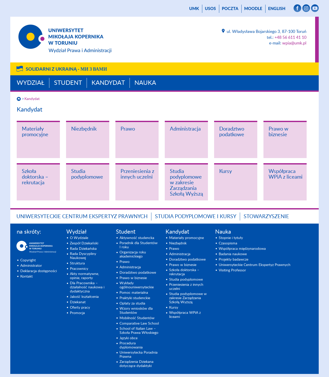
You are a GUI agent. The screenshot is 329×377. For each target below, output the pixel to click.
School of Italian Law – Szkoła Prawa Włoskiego (139, 331)
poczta (230, 9)
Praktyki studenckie (135, 298)
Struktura (77, 263)
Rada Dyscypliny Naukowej (83, 256)
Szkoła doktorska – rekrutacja (35, 177)
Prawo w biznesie (278, 131)
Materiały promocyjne (35, 131)
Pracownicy (79, 269)
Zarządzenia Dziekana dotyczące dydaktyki (136, 364)
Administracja (185, 129)
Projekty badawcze (233, 259)
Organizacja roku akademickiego (133, 254)
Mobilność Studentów (137, 318)
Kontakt (26, 276)
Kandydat (108, 83)
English (276, 9)
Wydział (30, 83)
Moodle (253, 9)
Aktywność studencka (137, 238)
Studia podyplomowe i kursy (195, 216)
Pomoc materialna (134, 293)
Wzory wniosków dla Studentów (136, 311)
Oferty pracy (80, 307)
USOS (210, 9)
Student (68, 83)
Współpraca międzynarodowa (242, 249)
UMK (194, 9)
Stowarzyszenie (266, 216)
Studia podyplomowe (87, 174)
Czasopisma (228, 243)
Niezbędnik (84, 129)
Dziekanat (78, 302)
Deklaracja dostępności (38, 271)
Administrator (31, 266)
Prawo (128, 129)
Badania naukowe (233, 254)
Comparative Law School (139, 323)
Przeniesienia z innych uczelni (137, 174)
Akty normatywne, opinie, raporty (84, 276)
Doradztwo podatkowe (231, 131)
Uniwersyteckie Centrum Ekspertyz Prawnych (82, 216)
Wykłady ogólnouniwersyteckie (137, 285)
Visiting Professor (232, 270)
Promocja (77, 313)
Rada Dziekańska (83, 249)
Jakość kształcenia (84, 297)
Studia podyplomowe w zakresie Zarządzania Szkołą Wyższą (186, 183)
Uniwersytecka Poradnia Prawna (139, 354)
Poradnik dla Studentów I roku (139, 245)
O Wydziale (79, 238)
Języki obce (129, 338)
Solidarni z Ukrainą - (66, 69)
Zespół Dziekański (84, 243)
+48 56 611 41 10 (290, 37)
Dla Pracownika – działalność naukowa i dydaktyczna (87, 287)
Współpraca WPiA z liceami (286, 174)
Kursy (225, 171)
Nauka (145, 83)
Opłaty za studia (132, 303)
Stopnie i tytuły (231, 238)
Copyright (28, 260)
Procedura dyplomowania (131, 345)
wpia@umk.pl (294, 43)
